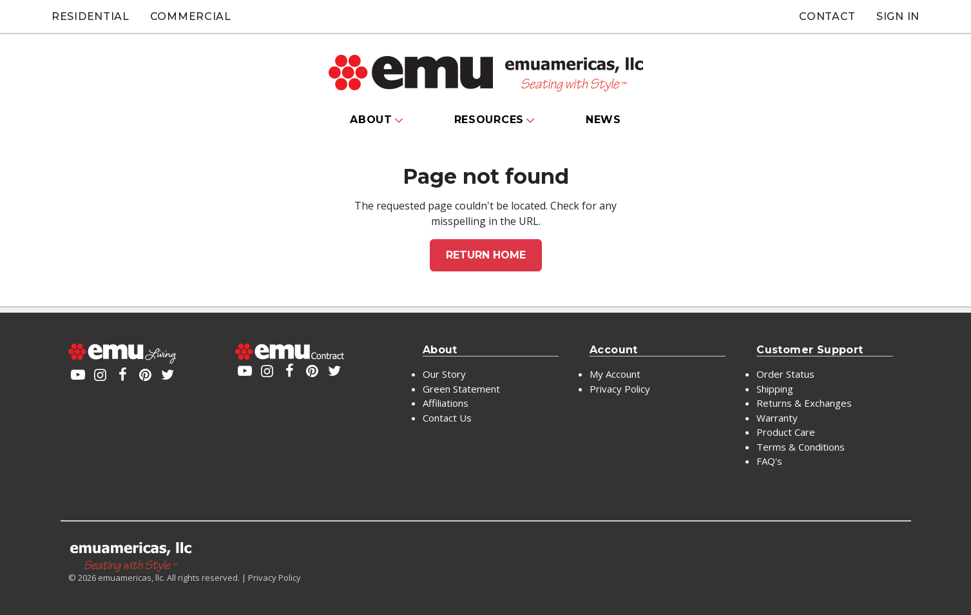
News (603, 119)
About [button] (371, 119)
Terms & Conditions (800, 446)
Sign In (897, 16)
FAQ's (769, 460)
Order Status (785, 373)
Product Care (785, 431)
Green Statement (461, 388)
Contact (827, 16)
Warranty (777, 417)
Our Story (444, 373)
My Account (615, 373)
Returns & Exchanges (804, 402)
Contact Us (447, 417)
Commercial (190, 16)
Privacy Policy (620, 388)
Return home (486, 255)
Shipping (774, 388)
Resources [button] (489, 119)
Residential (91, 16)
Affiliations (445, 402)
